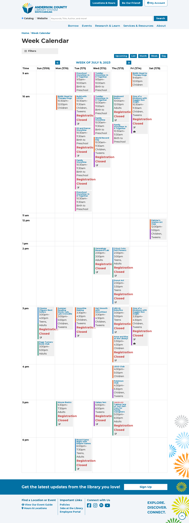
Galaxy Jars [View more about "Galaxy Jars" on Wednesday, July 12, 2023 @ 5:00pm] (100, 402)
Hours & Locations (34, 508)
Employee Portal (70, 511)
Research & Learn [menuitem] (107, 25)
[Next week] (128, 63)
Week (154, 56)
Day (164, 56)
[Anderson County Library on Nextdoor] (101, 505)
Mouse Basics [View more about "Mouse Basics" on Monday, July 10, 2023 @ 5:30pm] (64, 402)
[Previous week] (57, 63)
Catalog (29, 18)
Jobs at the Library (71, 508)
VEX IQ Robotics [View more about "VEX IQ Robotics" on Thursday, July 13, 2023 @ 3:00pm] (118, 309)
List (133, 56)
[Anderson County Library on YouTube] (107, 506)
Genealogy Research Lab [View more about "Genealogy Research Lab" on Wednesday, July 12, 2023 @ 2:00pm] (102, 249)
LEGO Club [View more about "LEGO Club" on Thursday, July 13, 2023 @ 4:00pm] (119, 366)
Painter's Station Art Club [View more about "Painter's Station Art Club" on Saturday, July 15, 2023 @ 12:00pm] (156, 222)
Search (160, 18)
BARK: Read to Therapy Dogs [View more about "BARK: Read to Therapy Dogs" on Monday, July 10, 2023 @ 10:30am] (65, 97)
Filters (32, 51)
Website (42, 18)
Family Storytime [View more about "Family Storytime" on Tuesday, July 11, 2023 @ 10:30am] (81, 161)
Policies (65, 504)
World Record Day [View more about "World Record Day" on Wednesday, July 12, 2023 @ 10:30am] (102, 139)
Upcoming (121, 56)
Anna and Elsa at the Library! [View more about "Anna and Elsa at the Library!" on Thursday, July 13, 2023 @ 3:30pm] (121, 337)
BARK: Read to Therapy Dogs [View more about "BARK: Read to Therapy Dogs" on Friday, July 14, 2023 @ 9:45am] (140, 74)
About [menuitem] (161, 25)
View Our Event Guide (37, 504)
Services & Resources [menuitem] (138, 25)
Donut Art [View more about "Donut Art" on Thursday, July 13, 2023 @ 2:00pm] (119, 280)
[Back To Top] (182, 516)
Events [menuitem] (87, 25)
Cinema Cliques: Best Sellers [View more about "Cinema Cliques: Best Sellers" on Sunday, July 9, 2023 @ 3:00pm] (45, 310)
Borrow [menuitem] (73, 25)
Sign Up (146, 487)
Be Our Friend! (131, 3)
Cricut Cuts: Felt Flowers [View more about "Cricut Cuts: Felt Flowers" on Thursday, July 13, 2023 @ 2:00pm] (120, 249)
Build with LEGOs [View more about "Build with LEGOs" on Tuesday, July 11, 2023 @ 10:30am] (82, 97)
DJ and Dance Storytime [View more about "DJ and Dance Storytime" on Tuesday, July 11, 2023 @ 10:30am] (83, 129)
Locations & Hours (104, 3)
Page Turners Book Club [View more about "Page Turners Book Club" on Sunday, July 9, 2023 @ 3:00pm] (46, 343)
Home (25, 33)
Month (143, 56)
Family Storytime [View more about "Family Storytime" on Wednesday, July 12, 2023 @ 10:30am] (100, 119)
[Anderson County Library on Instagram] (95, 506)
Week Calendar (40, 33)
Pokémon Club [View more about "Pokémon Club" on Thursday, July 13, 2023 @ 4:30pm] (119, 382)
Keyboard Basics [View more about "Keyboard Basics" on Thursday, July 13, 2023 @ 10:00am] (119, 97)
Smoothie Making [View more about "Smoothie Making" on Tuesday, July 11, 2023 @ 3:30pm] (81, 309)
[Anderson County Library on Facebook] (89, 506)
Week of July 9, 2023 (93, 62)
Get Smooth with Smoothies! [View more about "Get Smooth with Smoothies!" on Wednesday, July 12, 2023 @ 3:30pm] (101, 310)
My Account (156, 3)
